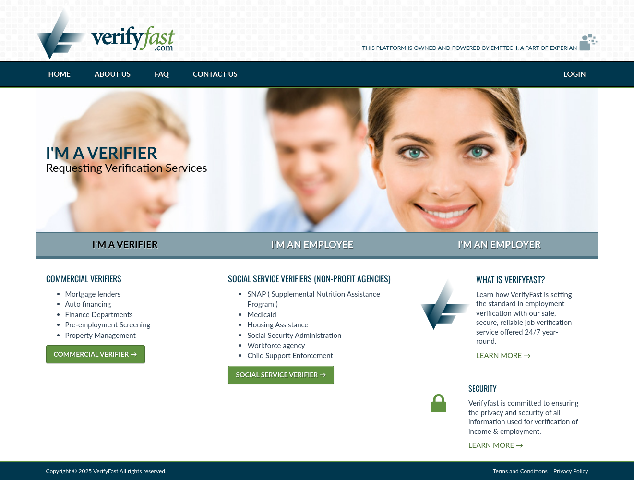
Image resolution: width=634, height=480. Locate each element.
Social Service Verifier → (281, 375)
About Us (113, 74)
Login (574, 74)
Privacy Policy (570, 471)
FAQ (162, 74)
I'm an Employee (312, 244)
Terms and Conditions (520, 471)
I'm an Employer (499, 244)
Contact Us (215, 74)
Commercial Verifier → (95, 354)
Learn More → (503, 355)
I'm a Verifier (124, 244)
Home (59, 74)
